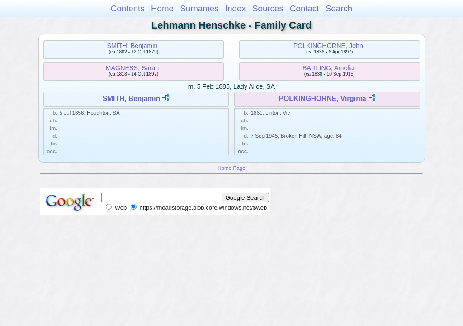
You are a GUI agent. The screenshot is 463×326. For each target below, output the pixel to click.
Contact (304, 8)
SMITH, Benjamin (132, 45)
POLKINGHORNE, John (328, 45)
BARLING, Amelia (328, 68)
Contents (128, 8)
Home (162, 8)
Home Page (231, 168)
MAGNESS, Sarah (132, 68)
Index (235, 8)
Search (339, 8)
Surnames (199, 8)
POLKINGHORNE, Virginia (322, 98)
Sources (267, 8)
